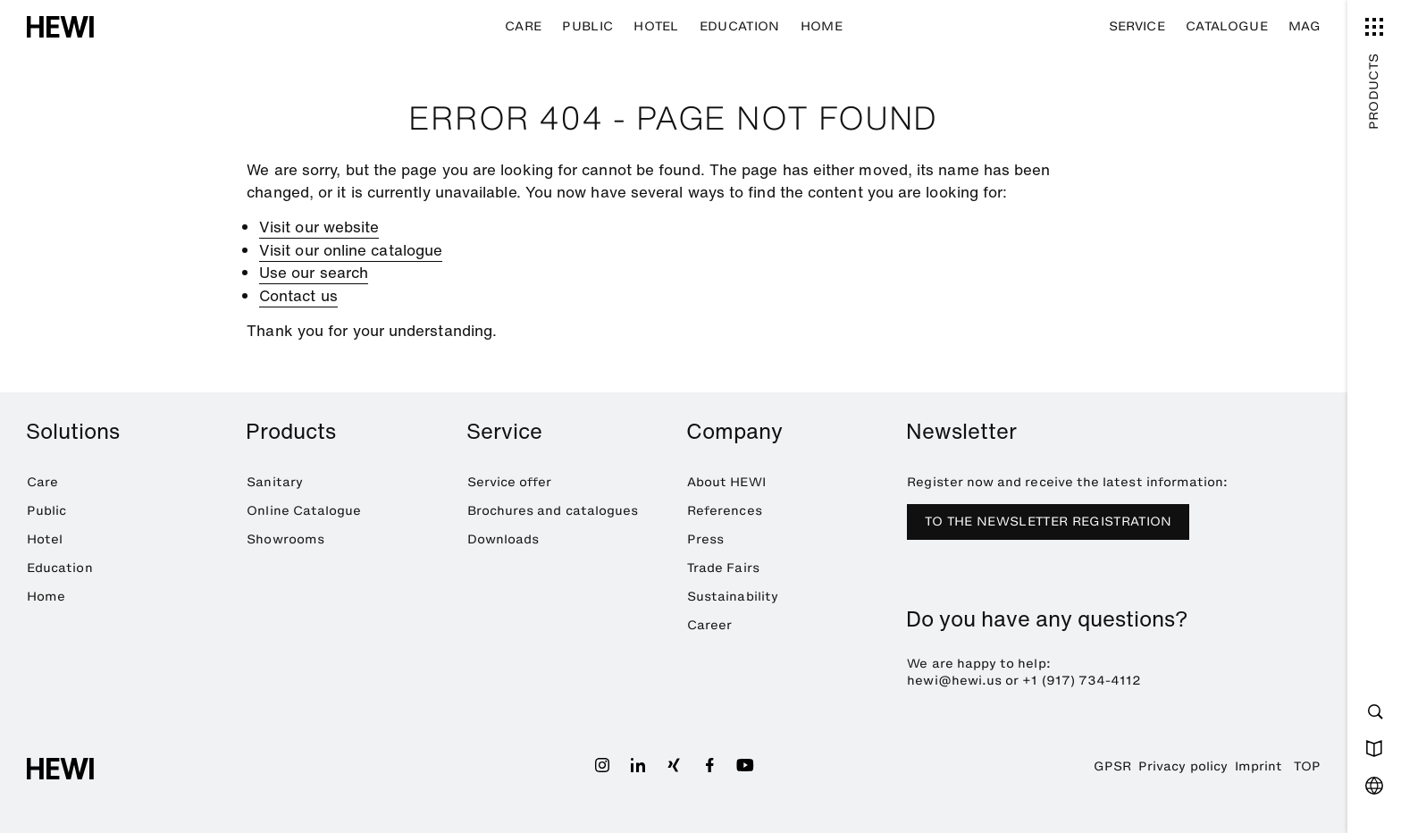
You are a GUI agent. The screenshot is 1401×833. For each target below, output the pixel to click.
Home (822, 26)
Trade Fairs (723, 568)
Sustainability (732, 596)
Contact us (298, 295)
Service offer (509, 482)
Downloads (503, 539)
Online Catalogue (304, 510)
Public (587, 26)
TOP (1307, 766)
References (724, 510)
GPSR (1112, 766)
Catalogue (1227, 26)
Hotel (656, 26)
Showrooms (285, 539)
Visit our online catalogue (350, 250)
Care (523, 26)
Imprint (1258, 766)
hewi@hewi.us (954, 680)
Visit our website (319, 226)
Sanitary (275, 482)
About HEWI (726, 482)
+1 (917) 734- (1066, 680)
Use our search (313, 272)
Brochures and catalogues (553, 510)
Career (709, 625)
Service (1137, 26)
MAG (1304, 26)
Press (705, 539)
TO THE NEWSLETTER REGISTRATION (1048, 521)
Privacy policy (1183, 766)
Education (740, 26)
